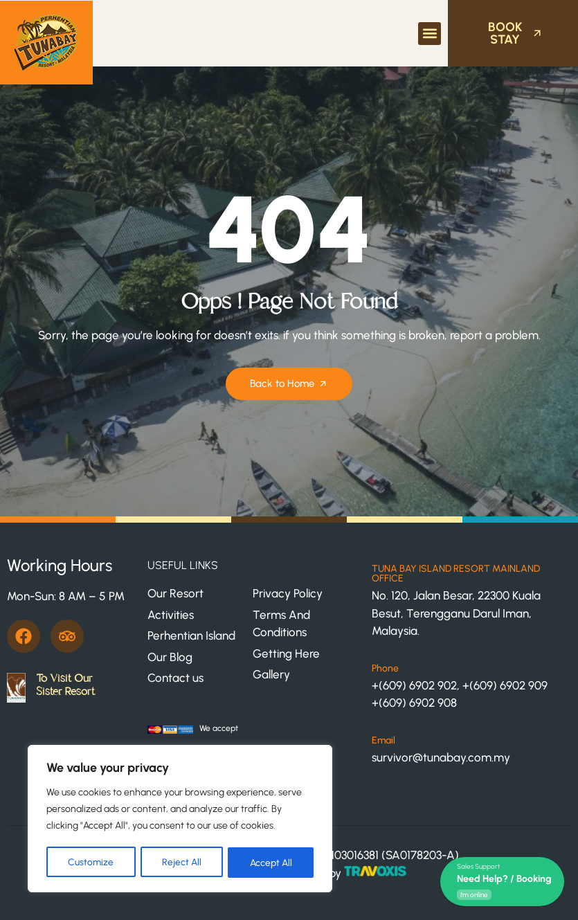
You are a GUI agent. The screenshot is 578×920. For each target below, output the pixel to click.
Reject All (181, 862)
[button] (429, 33)
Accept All (271, 862)
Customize (91, 862)
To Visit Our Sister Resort (65, 685)
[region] (180, 819)
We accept (218, 728)
